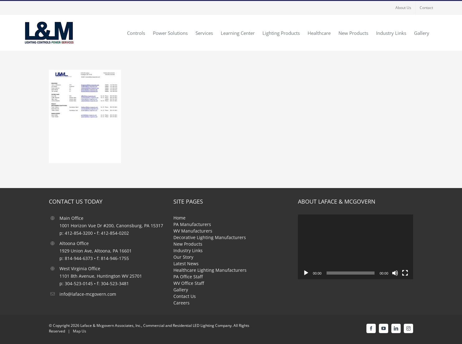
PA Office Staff (188, 277)
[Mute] (395, 273)
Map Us (79, 331)
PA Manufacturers (192, 224)
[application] (355, 246)
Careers (181, 303)
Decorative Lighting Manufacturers (209, 237)
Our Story (183, 257)
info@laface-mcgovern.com (87, 294)
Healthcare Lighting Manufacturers (210, 270)
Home (179, 218)
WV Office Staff (188, 283)
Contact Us (184, 296)
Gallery (180, 290)
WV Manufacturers (192, 231)
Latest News (186, 263)
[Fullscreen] (405, 273)
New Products (187, 244)
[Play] (306, 273)
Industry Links (188, 250)
